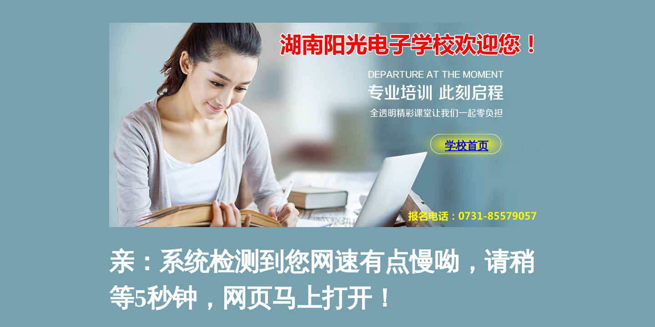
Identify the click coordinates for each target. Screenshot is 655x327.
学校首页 (467, 146)
